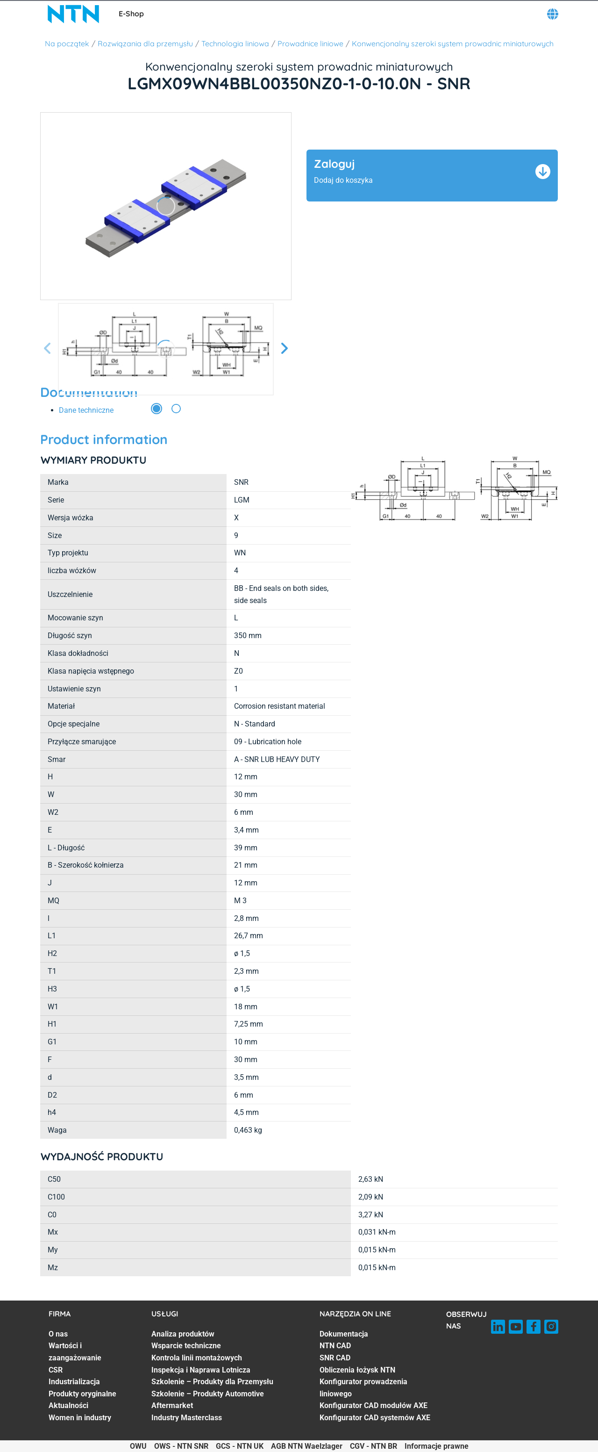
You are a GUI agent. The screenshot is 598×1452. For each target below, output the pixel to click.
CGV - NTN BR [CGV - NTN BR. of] (373, 1446)
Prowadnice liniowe (310, 43)
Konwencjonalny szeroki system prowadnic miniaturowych (453, 43)
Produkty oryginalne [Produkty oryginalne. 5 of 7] (82, 1393)
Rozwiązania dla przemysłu (145, 43)
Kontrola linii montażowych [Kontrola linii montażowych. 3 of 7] (196, 1357)
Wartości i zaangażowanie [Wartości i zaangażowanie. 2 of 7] (75, 1351)
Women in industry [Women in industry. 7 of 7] (80, 1417)
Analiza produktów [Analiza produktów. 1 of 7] (182, 1334)
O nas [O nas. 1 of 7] (58, 1334)
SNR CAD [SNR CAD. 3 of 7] (335, 1357)
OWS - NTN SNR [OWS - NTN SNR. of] (181, 1446)
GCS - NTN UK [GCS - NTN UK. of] (239, 1446)
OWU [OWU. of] (138, 1446)
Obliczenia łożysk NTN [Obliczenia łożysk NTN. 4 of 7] (357, 1370)
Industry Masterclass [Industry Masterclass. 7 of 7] (186, 1417)
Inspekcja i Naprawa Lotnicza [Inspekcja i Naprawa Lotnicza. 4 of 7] (200, 1370)
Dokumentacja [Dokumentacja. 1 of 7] (344, 1334)
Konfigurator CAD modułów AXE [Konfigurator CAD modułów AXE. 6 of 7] (373, 1405)
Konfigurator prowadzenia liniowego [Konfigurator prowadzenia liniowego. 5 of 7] (363, 1387)
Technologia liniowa (235, 43)
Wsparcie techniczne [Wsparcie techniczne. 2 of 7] (186, 1345)
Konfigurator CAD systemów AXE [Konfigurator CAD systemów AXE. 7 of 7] (375, 1417)
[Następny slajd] (284, 349)
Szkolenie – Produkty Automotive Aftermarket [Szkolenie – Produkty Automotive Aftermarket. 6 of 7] (207, 1399)
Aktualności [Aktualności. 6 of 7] (68, 1405)
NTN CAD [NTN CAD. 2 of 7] (335, 1345)
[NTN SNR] (73, 14)
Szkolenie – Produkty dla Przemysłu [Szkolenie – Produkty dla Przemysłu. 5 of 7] (212, 1381)
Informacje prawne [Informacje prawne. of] (437, 1446)
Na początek (67, 43)
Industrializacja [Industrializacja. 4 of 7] (74, 1381)
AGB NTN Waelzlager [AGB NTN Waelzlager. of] (306, 1446)
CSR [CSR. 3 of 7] (56, 1370)
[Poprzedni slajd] (47, 349)
